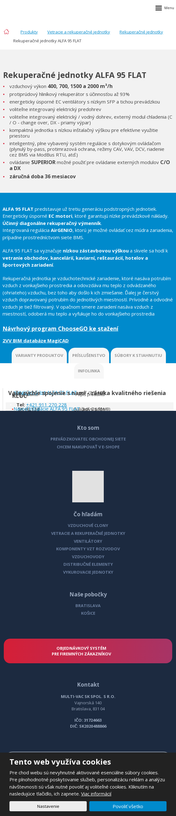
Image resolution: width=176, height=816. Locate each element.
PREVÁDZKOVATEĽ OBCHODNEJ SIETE (88, 439)
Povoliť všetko (128, 806)
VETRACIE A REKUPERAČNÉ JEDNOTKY (88, 533)
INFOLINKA (89, 371)
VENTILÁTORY (88, 541)
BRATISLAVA (88, 605)
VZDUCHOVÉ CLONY (88, 525)
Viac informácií (96, 793)
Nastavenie (48, 806)
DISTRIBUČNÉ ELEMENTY (88, 564)
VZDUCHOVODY (88, 556)
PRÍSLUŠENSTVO (88, 355)
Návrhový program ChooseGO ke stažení (60, 328)
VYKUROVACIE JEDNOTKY (88, 572)
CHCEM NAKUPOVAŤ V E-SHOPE (88, 447)
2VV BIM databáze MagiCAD (36, 340)
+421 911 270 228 (46, 404)
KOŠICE (88, 613)
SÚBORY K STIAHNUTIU (138, 355)
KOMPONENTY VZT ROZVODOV (88, 549)
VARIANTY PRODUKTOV (39, 355)
